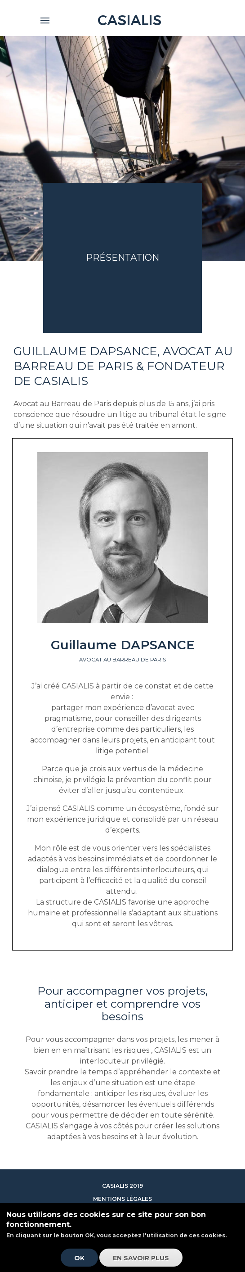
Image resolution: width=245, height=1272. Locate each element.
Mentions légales (122, 1198)
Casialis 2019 (122, 1185)
